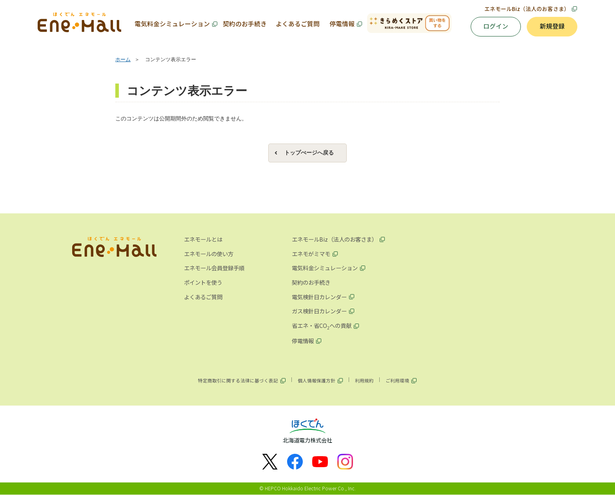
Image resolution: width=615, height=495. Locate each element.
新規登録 (552, 26)
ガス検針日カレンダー (319, 311)
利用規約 (364, 380)
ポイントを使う (203, 282)
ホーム (123, 60)
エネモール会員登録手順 (214, 268)
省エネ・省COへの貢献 (321, 326)
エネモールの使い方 (208, 253)
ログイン (495, 26)
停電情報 (341, 23)
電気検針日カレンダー (319, 297)
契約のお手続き (244, 23)
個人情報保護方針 (316, 380)
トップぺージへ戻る (309, 153)
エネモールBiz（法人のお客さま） (527, 9)
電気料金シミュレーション (172, 23)
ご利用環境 (397, 380)
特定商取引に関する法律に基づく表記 (238, 380)
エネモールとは (203, 239)
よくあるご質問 (298, 23)
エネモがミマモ (311, 253)
